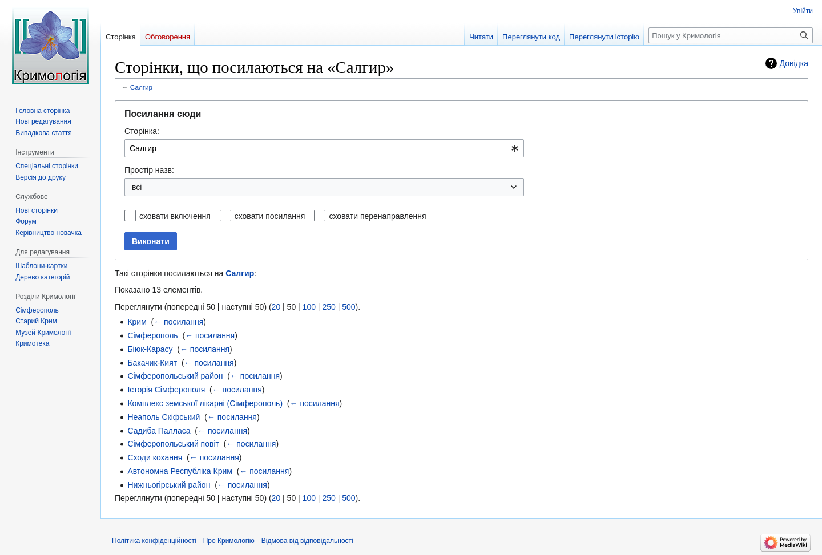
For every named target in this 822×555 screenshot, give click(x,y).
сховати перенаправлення (377, 216)
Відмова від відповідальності (307, 541)
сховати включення (175, 216)
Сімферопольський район (175, 375)
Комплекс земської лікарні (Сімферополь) (205, 403)
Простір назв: (149, 170)
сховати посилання (270, 216)
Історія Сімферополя (166, 389)
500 (348, 306)
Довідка (794, 63)
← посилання (178, 321)
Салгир (141, 87)
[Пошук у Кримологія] (730, 35)
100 (309, 306)
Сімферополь (152, 335)
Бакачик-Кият (152, 362)
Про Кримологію (229, 541)
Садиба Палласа (158, 430)
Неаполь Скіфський (163, 417)
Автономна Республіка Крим (179, 471)
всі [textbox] (137, 187)
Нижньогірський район (168, 484)
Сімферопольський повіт (173, 443)
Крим (136, 321)
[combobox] (324, 148)
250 (328, 306)
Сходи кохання (154, 457)
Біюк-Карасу (149, 349)
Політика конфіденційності (154, 541)
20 (276, 306)
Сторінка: (141, 131)
